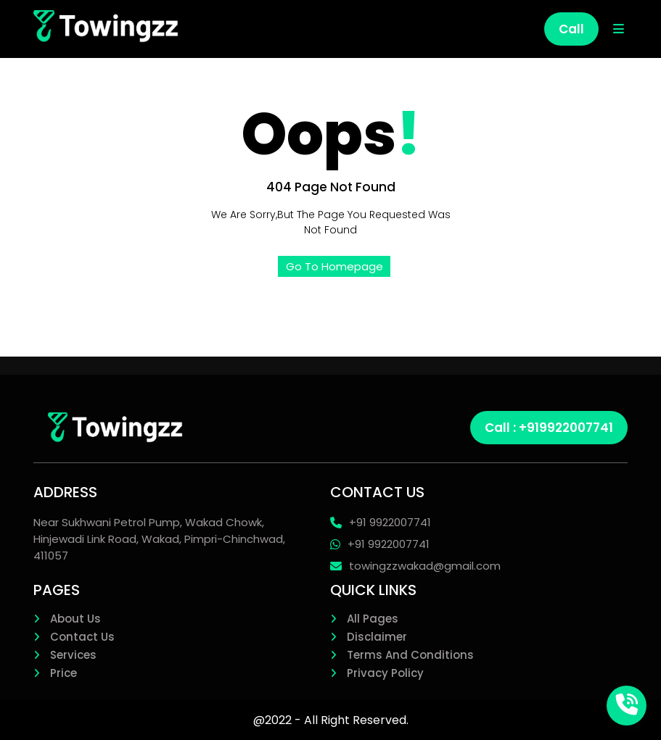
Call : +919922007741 (549, 427)
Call (571, 29)
